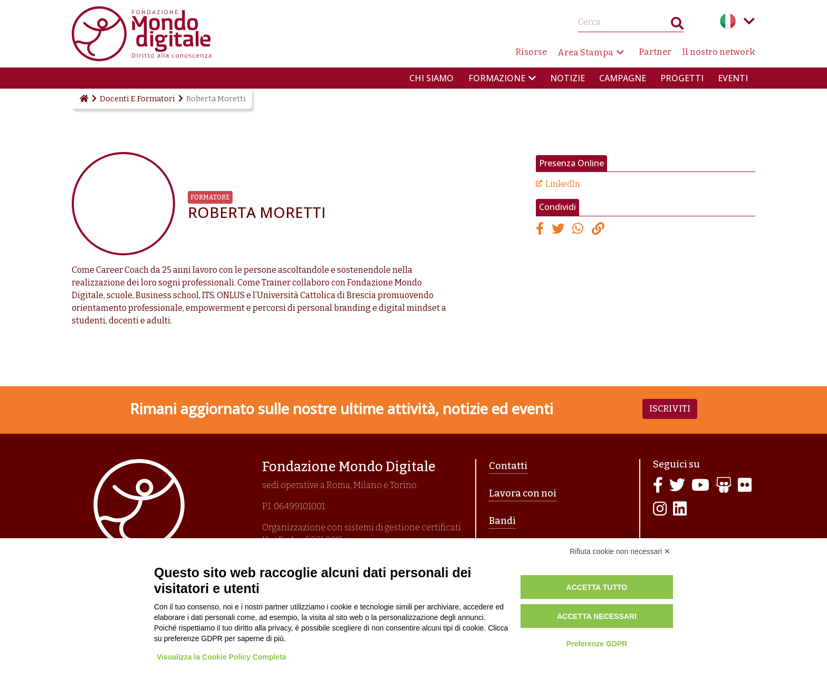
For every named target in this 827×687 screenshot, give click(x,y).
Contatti (508, 466)
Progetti (682, 78)
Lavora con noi (522, 493)
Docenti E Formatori (137, 98)
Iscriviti (669, 409)
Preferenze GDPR (596, 644)
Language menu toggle (749, 21)
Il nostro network (718, 52)
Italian (727, 21)
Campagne (622, 78)
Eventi (733, 78)
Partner (655, 52)
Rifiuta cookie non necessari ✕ (620, 551)
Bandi (502, 521)
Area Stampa (585, 52)
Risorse (531, 52)
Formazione (496, 78)
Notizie (567, 78)
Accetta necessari (597, 616)
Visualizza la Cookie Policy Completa (221, 657)
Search (677, 25)
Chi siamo (431, 78)
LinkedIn (562, 184)
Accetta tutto (597, 587)
